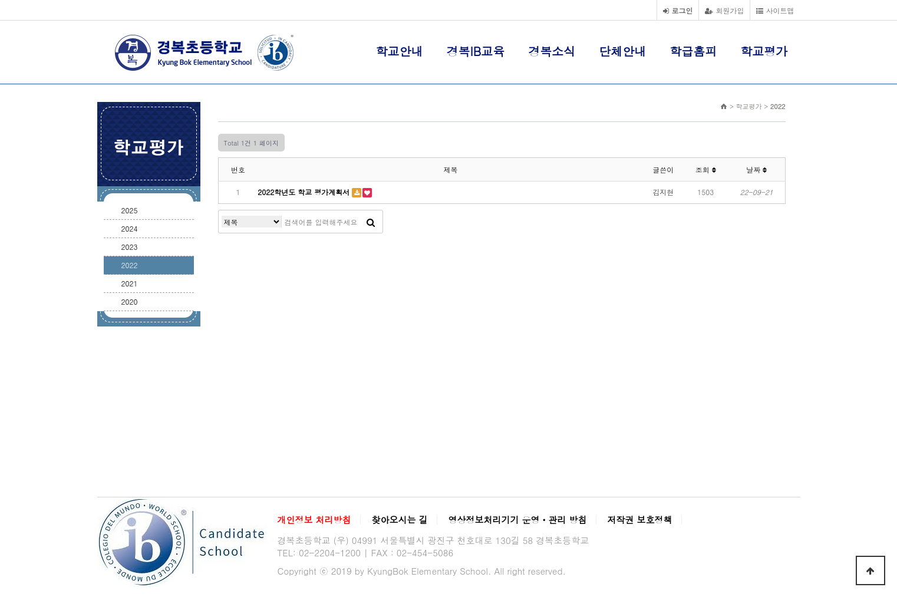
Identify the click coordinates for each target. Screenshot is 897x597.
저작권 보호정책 (640, 520)
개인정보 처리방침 (314, 520)
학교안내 (399, 51)
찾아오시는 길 (400, 520)
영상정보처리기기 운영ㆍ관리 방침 (517, 520)
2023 (129, 247)
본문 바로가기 (0, 0)
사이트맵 (775, 10)
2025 (129, 210)
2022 (129, 265)
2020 (129, 301)
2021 (129, 283)
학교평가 (763, 51)
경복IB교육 (476, 51)
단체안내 (622, 51)
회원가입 (724, 10)
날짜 (756, 169)
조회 (705, 169)
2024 (129, 228)
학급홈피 (693, 51)
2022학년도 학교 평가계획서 (315, 192)
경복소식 (551, 51)
